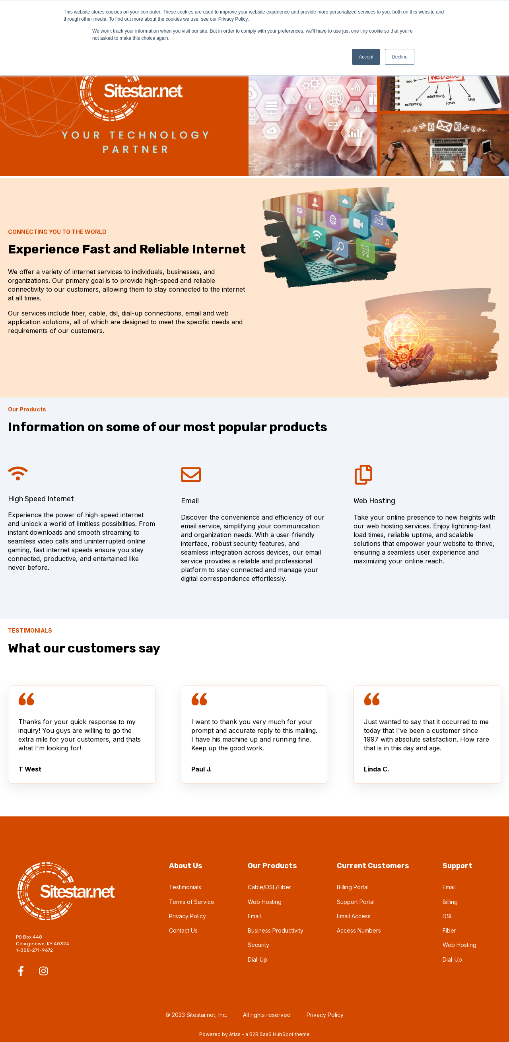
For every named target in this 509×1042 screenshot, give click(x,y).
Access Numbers (359, 930)
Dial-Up (257, 959)
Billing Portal (353, 887)
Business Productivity (275, 930)
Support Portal (356, 901)
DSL (448, 916)
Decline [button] (400, 57)
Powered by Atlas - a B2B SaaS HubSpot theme (254, 1034)
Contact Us (183, 930)
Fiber (449, 930)
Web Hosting (265, 901)
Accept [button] (366, 57)
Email (254, 916)
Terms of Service (191, 901)
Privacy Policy (187, 916)
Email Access (354, 916)
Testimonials (185, 887)
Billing (450, 901)
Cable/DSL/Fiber (269, 887)
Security (258, 944)
